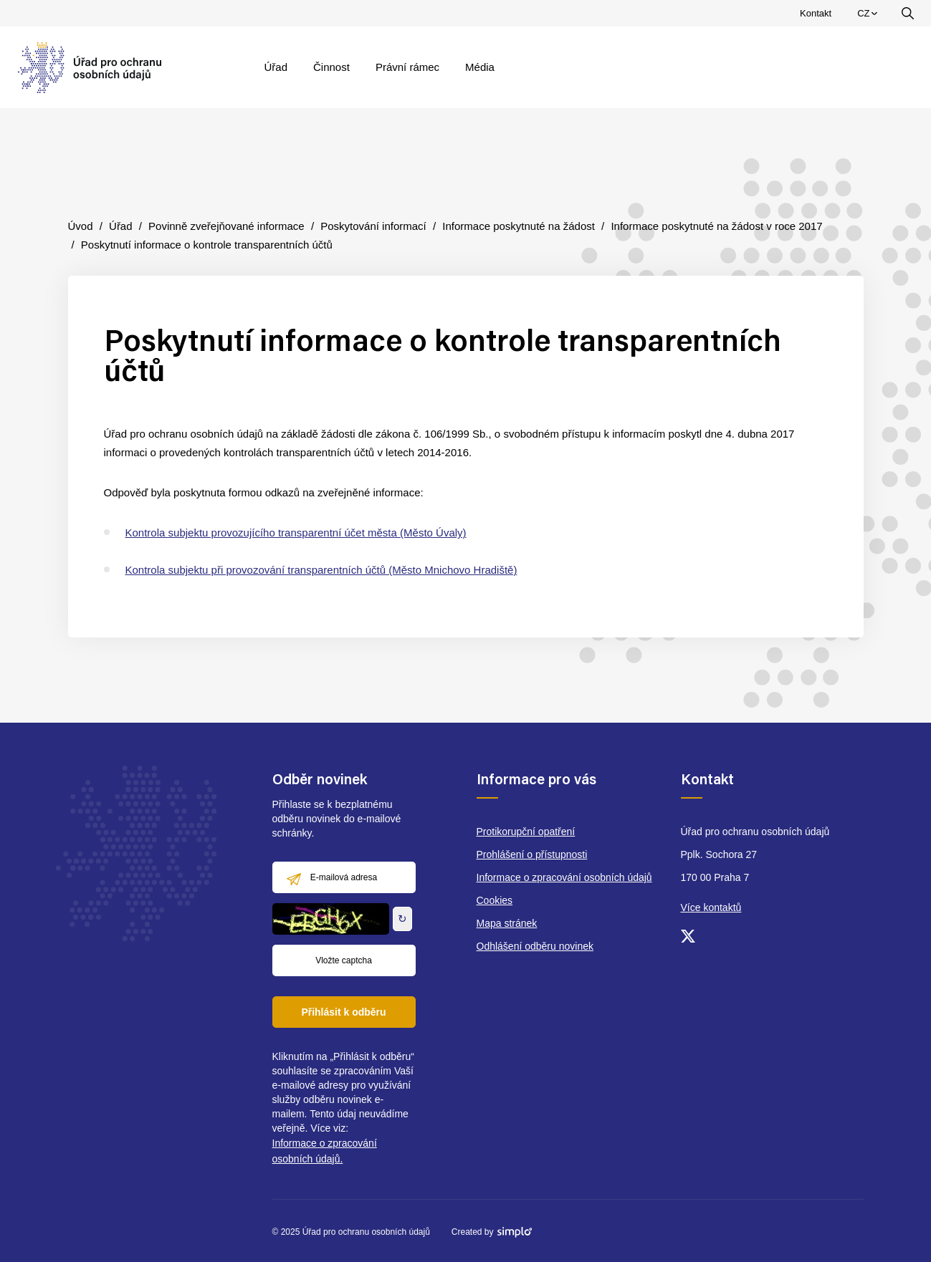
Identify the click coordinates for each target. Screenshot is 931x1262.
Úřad (121, 226)
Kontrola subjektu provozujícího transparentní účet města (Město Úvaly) (296, 532)
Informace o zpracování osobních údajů (564, 877)
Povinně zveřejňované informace (226, 226)
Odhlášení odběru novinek (535, 946)
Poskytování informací (373, 226)
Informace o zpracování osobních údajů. (324, 1151)
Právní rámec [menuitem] (407, 67)
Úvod (80, 226)
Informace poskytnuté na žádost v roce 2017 (716, 226)
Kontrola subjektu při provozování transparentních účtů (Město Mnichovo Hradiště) (321, 570)
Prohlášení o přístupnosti (532, 854)
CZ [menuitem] (869, 16)
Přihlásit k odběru (343, 1012)
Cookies (495, 900)
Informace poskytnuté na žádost (518, 226)
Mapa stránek (507, 923)
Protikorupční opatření (526, 831)
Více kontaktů (711, 907)
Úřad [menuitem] (276, 67)
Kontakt (815, 13)
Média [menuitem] (480, 67)
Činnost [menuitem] (331, 67)
